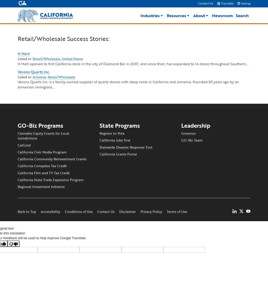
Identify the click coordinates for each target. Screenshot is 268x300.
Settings (244, 3)
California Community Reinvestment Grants (52, 159)
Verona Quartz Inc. (34, 72)
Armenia (39, 77)
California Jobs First (115, 140)
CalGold (24, 145)
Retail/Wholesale (46, 59)
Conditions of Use (79, 211)
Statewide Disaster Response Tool (126, 147)
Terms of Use (177, 211)
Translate (225, 3)
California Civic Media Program (42, 152)
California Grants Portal (118, 154)
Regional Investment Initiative (41, 186)
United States (72, 59)
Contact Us (205, 3)
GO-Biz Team (191, 140)
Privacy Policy (151, 211)
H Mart (24, 54)
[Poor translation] (14, 244)
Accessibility (50, 211)
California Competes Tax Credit (42, 166)
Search (242, 16)
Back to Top (27, 211)
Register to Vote (112, 133)
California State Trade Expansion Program (51, 180)
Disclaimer (127, 211)
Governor (188, 133)
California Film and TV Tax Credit (44, 173)
